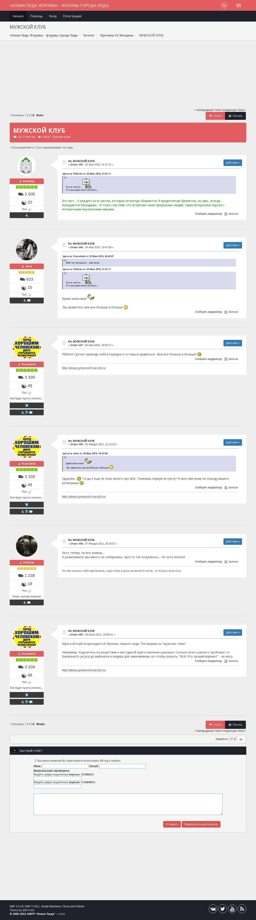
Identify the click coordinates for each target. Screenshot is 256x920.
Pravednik (29, 364)
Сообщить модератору (208, 213)
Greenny (28, 181)
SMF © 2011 (32, 906)
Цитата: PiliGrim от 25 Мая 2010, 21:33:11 (87, 173)
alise (28, 266)
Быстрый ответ (31, 750)
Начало (18, 16)
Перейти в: (222, 739)
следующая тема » (234, 110)
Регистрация (72, 16)
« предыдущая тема (207, 110)
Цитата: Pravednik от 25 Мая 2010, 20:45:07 (88, 256)
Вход (52, 16)
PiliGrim (28, 562)
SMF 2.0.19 (16, 906)
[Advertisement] (128, 76)
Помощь (36, 16)
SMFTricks (28, 910)
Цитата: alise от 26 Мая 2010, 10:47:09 (85, 453)
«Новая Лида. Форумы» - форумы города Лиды (59, 5)
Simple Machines (51, 906)
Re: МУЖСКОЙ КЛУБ (81, 161)
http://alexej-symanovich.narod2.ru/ (84, 368)
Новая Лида (45, 914)
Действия (233, 162)
